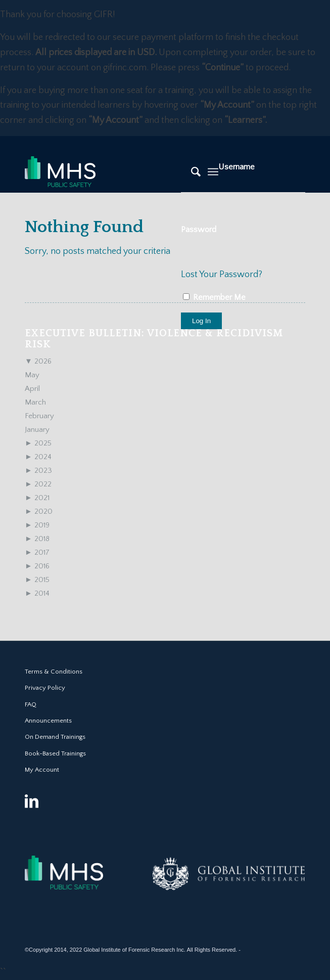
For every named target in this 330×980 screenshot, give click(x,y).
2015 (37, 579)
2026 (38, 361)
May (32, 375)
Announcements (48, 720)
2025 (38, 443)
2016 (37, 566)
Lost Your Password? (221, 275)
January (37, 429)
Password (198, 229)
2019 (37, 525)
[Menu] (213, 172)
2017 (37, 552)
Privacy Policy (45, 687)
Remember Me (214, 297)
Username (236, 166)
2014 (37, 593)
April (32, 388)
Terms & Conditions (53, 671)
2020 (39, 511)
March (35, 402)
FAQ (30, 704)
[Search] (191, 172)
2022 (38, 484)
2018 (37, 538)
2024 (38, 457)
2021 (37, 498)
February (39, 416)
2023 (38, 470)
